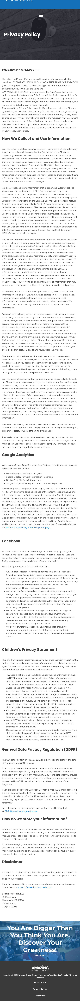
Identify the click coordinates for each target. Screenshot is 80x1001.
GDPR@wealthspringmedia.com (21, 811)
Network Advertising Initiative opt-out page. (28, 527)
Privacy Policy (40, 982)
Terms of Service (40, 989)
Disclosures (40, 996)
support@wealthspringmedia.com (35, 887)
